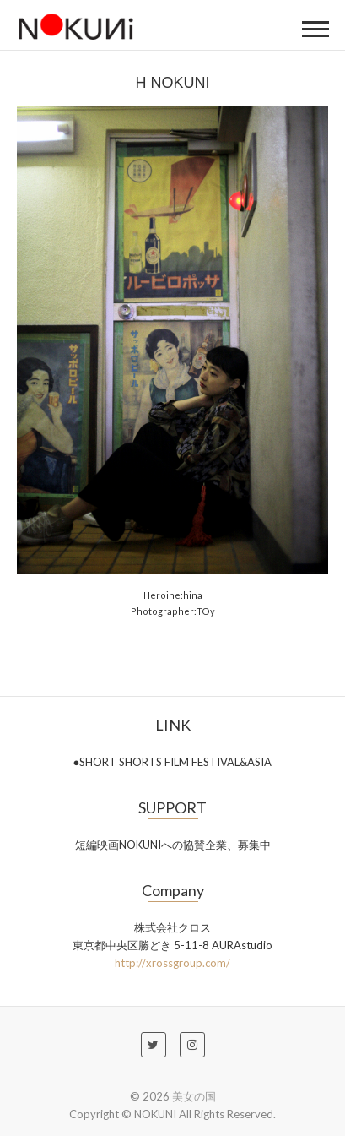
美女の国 (194, 1096)
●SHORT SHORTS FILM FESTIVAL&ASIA (172, 762)
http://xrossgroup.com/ (172, 963)
